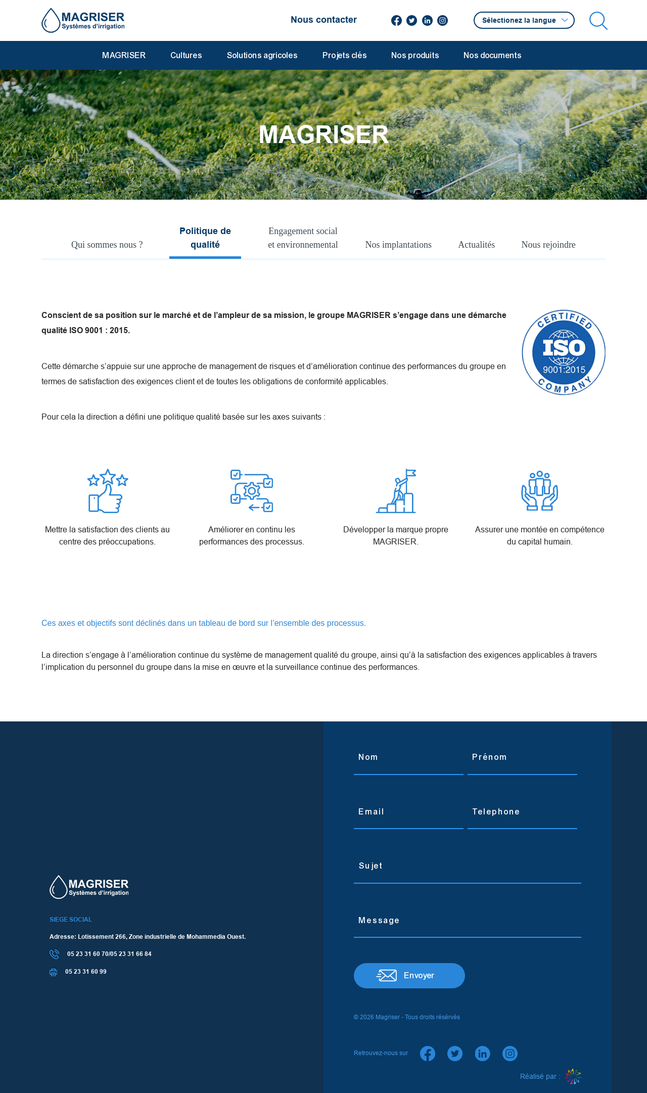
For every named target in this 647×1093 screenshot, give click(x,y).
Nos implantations (398, 245)
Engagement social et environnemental (303, 238)
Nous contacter (324, 19)
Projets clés (345, 55)
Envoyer (419, 975)
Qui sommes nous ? (107, 245)
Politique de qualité (205, 237)
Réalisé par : (550, 1077)
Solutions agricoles (262, 55)
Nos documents (493, 55)
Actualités (476, 245)
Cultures (186, 55)
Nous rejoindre (548, 245)
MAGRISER (124, 55)
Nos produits (415, 55)
